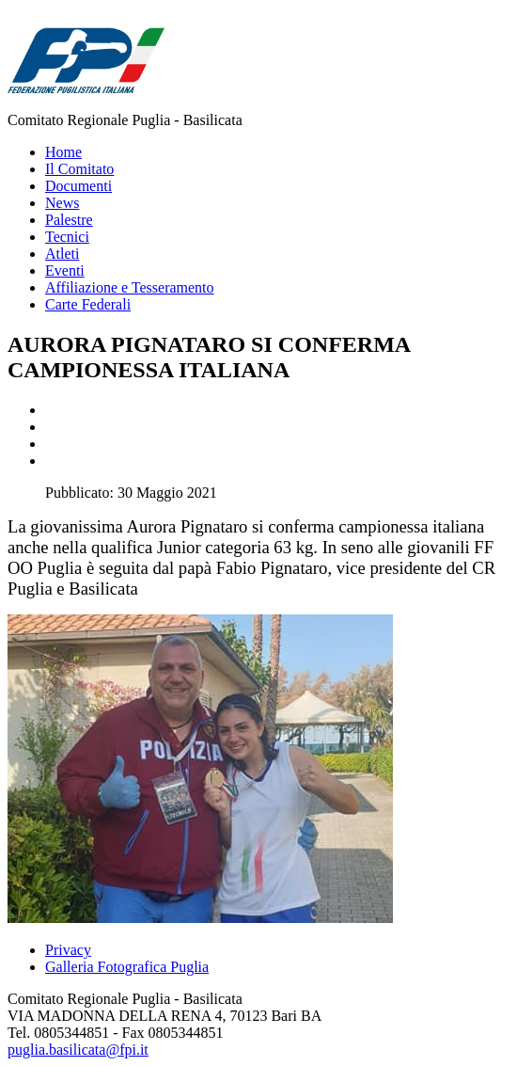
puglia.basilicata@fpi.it (78, 1050)
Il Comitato (79, 169)
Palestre (69, 220)
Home (63, 152)
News (62, 203)
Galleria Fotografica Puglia (127, 967)
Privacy (68, 950)
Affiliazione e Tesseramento (129, 287)
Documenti (78, 186)
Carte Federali (88, 304)
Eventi (65, 270)
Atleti (62, 254)
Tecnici (67, 237)
